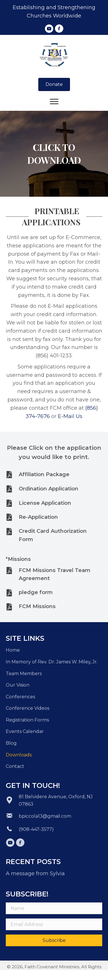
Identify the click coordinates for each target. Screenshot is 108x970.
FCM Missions (37, 606)
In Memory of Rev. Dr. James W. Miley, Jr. (52, 662)
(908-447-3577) (36, 829)
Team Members (24, 673)
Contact (15, 766)
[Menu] (54, 102)
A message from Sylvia (35, 873)
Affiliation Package (44, 474)
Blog (11, 743)
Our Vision (17, 685)
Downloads (19, 755)
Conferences (20, 696)
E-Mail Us (70, 416)
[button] (49, 28)
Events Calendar (25, 731)
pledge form (36, 592)
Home (13, 650)
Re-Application (38, 517)
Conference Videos (27, 708)
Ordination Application (48, 489)
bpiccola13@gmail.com (45, 816)
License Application (45, 503)
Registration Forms (27, 720)
